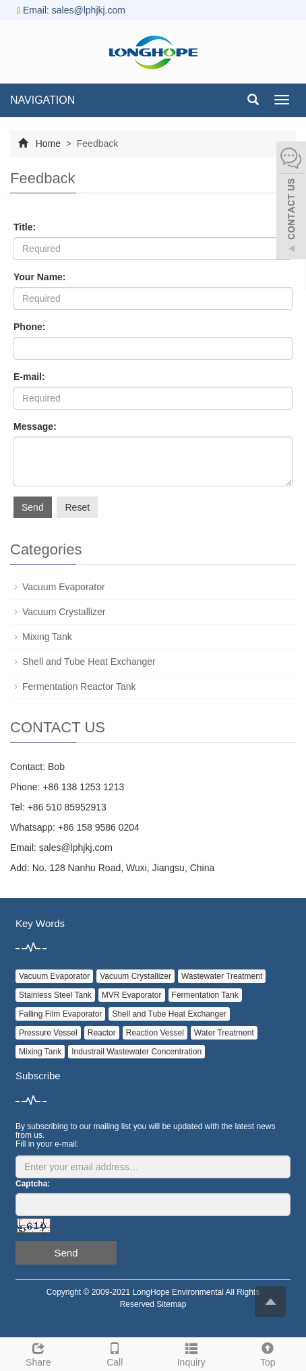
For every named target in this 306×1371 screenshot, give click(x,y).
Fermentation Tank (205, 995)
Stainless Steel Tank (55, 995)
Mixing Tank (47, 636)
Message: (35, 426)
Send (33, 507)
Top (268, 1353)
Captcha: (33, 1183)
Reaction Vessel (155, 1033)
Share (38, 1353)
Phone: (29, 326)
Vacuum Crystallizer (63, 611)
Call (115, 1353)
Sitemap (171, 1304)
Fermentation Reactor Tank (79, 686)
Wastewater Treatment (221, 976)
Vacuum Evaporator (63, 586)
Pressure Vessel (48, 1033)
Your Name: (39, 277)
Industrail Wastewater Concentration (136, 1051)
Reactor (102, 1033)
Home (48, 143)
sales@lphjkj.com (76, 847)
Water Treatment (224, 1033)
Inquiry (191, 1353)
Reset (77, 507)
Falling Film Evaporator (60, 1014)
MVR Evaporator (132, 995)
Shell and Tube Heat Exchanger (89, 661)
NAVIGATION (42, 100)
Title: (24, 227)
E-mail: (29, 376)
